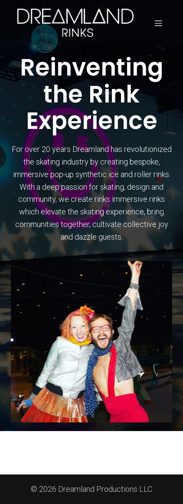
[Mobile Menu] (158, 23)
